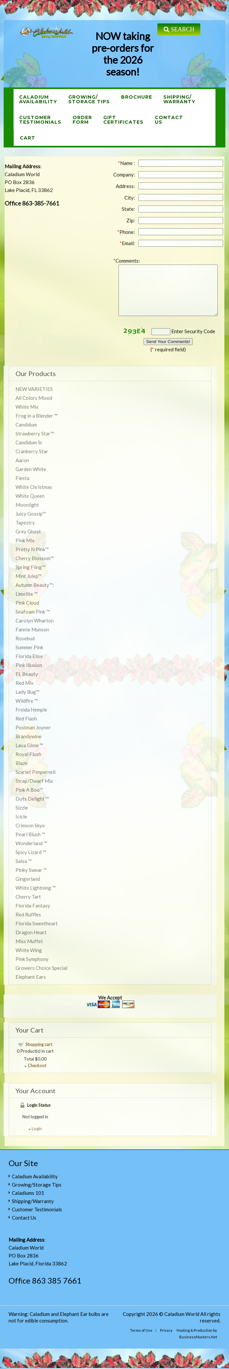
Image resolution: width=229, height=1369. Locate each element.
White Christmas (34, 487)
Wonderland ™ (31, 843)
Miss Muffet (29, 941)
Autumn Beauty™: (35, 585)
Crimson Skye (30, 825)
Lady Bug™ (28, 692)
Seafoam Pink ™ (33, 612)
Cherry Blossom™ (35, 558)
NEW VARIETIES (34, 389)
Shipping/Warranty (179, 99)
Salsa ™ (24, 861)
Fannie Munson (32, 629)
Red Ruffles (28, 914)
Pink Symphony (32, 959)
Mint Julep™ (29, 576)
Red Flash (26, 718)
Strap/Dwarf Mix (34, 781)
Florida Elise (29, 656)
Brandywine (29, 736)
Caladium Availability (35, 1176)
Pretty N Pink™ (32, 549)
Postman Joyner (33, 727)
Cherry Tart (28, 897)
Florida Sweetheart (37, 923)
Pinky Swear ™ (31, 870)
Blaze (22, 763)
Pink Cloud (27, 603)
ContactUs (169, 119)
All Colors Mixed (34, 398)
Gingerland (28, 879)
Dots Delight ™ (32, 799)
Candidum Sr (29, 442)
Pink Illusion (29, 665)
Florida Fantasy (33, 905)
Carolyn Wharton (35, 620)
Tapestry (25, 522)
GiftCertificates (123, 119)
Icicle (21, 816)
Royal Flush (28, 754)
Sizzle (22, 808)
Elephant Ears (31, 977)
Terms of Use (141, 1330)
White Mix (27, 407)
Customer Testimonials (37, 1209)
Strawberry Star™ (35, 433)
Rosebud (25, 638)
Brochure (136, 97)
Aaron (22, 460)
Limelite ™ (27, 594)
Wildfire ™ (27, 701)
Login (37, 1128)
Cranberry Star (32, 451)
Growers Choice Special (41, 968)
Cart (27, 138)
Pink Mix (25, 540)
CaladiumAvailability (38, 99)
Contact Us (24, 1218)
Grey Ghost (28, 531)
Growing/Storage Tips (89, 99)
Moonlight (27, 505)
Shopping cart (38, 1044)
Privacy (166, 1330)
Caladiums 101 (28, 1193)
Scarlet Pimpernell (35, 772)
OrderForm (82, 119)
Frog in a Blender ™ (37, 416)
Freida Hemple (31, 710)
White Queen (30, 496)
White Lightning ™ (36, 888)
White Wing (29, 950)
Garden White (31, 469)
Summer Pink (29, 647)
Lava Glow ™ (29, 745)
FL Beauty (27, 674)
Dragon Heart (31, 932)
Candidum (26, 425)
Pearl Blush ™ (30, 834)
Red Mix (25, 683)
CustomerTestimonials (40, 119)
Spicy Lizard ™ (31, 852)
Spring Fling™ (31, 567)
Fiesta (22, 478)
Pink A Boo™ (29, 790)
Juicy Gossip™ (31, 514)
